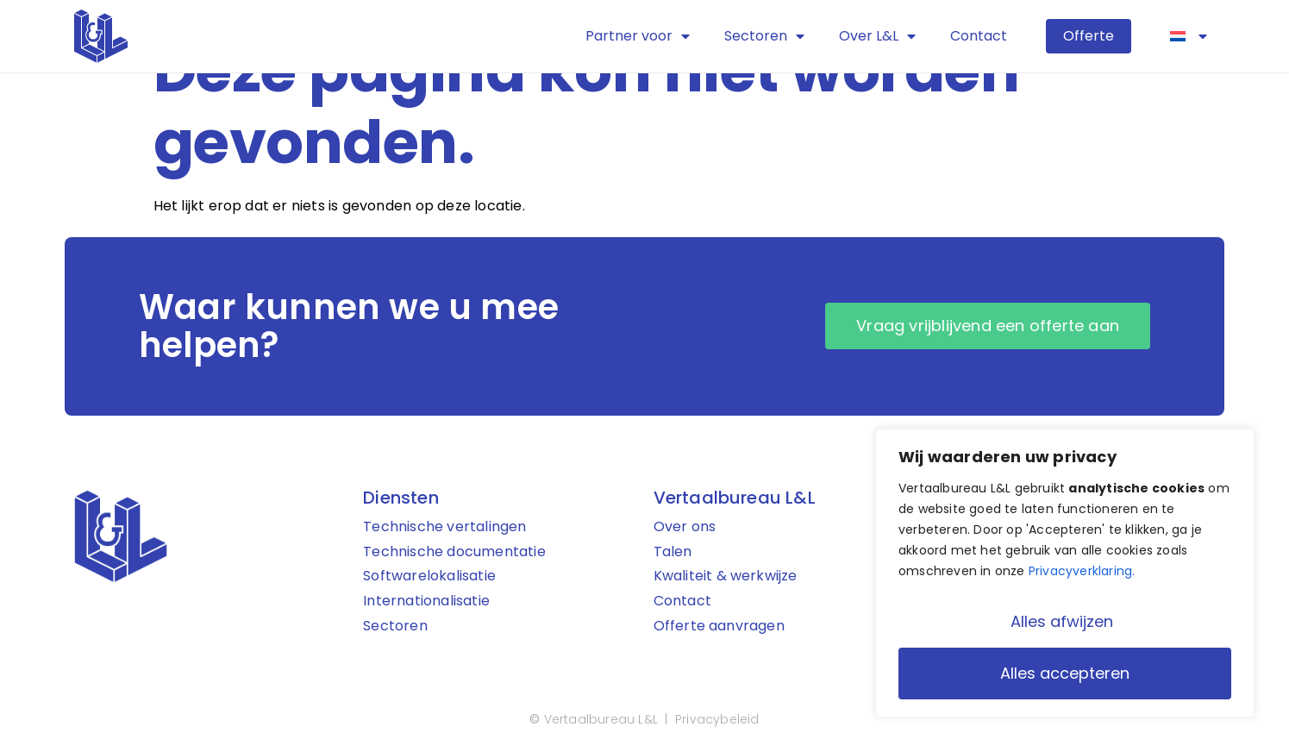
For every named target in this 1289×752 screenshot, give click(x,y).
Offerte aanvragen (719, 626)
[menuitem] (1188, 36)
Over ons (685, 527)
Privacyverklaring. (1082, 571)
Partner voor (637, 36)
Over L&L (877, 36)
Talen (673, 552)
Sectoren (764, 36)
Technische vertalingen (444, 527)
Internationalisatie (426, 601)
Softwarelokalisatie (429, 576)
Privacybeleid (717, 720)
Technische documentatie (454, 552)
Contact (978, 36)
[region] (1065, 573)
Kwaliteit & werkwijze (726, 576)
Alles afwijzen (1062, 621)
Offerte (1088, 36)
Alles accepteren (1064, 673)
